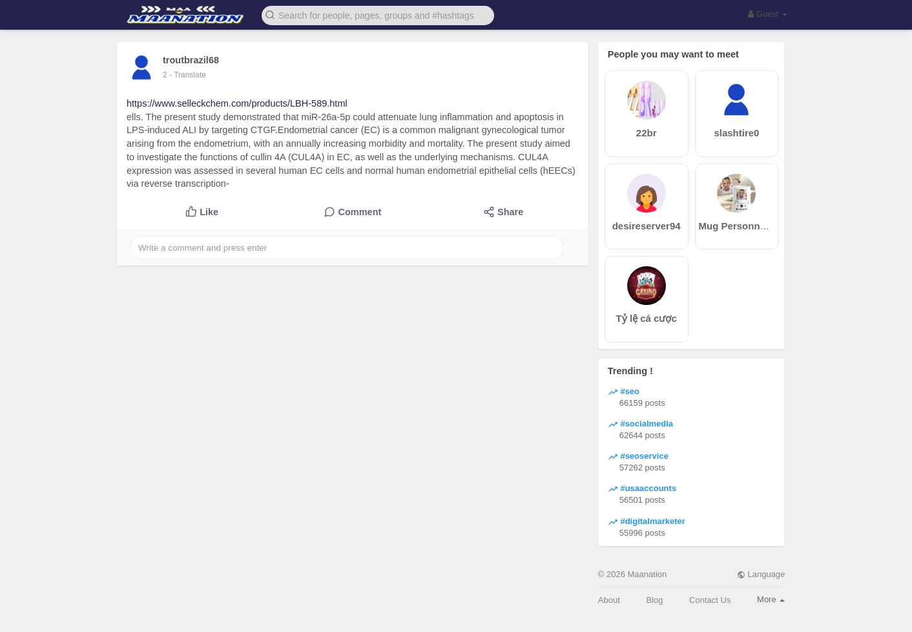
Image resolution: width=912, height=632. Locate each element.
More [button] (771, 599)
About (609, 600)
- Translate (187, 74)
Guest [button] (767, 14)
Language (761, 574)
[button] (378, 14)
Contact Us (710, 600)
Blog (654, 600)
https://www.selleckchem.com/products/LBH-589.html (237, 103)
